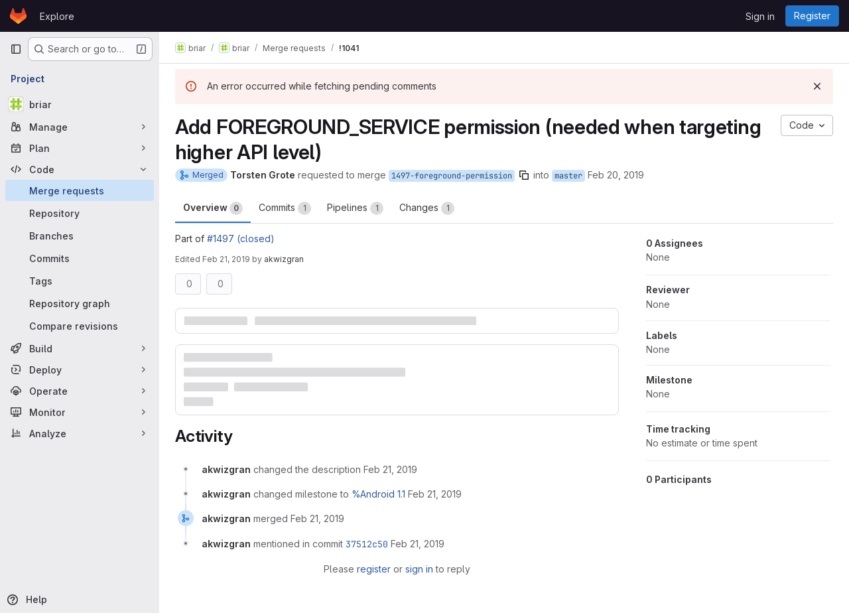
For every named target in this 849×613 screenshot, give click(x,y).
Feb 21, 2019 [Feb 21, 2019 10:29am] (226, 259)
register (374, 569)
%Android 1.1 (378, 494)
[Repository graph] (79, 303)
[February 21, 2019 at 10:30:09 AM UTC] (435, 494)
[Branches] (79, 235)
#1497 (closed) (241, 238)
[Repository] (79, 213)
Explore (57, 16)
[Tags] (79, 280)
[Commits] (79, 258)
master (568, 175)
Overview (213, 208)
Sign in (760, 16)
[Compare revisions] (79, 325)
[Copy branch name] (524, 175)
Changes (426, 208)
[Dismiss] (817, 86)
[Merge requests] (79, 190)
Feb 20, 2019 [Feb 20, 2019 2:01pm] (616, 174)
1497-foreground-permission (451, 175)
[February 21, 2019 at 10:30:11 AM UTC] (317, 518)
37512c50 (367, 544)
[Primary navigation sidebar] (16, 49)
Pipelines (355, 208)
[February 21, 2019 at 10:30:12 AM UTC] (417, 543)
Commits (285, 208)
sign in (419, 569)
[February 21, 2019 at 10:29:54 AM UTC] (390, 469)
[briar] (79, 104)
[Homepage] (18, 16)
